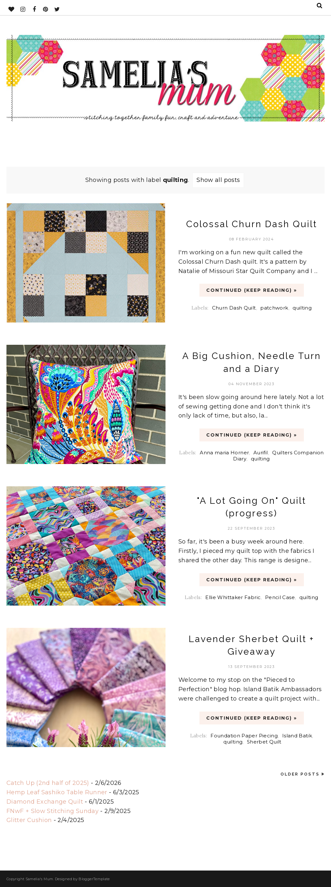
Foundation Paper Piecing (244, 736)
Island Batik (297, 736)
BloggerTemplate (94, 879)
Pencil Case (280, 597)
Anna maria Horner (224, 452)
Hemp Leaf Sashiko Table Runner (56, 792)
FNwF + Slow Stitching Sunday (52, 811)
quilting (302, 308)
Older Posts (300, 774)
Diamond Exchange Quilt (44, 801)
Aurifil (260, 452)
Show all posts (218, 180)
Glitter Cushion (29, 820)
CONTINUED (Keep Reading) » (251, 290)
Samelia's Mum (39, 879)
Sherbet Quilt (264, 742)
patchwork (274, 308)
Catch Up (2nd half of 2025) (47, 783)
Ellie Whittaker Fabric (233, 597)
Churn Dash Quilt (234, 308)
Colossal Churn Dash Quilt (251, 224)
